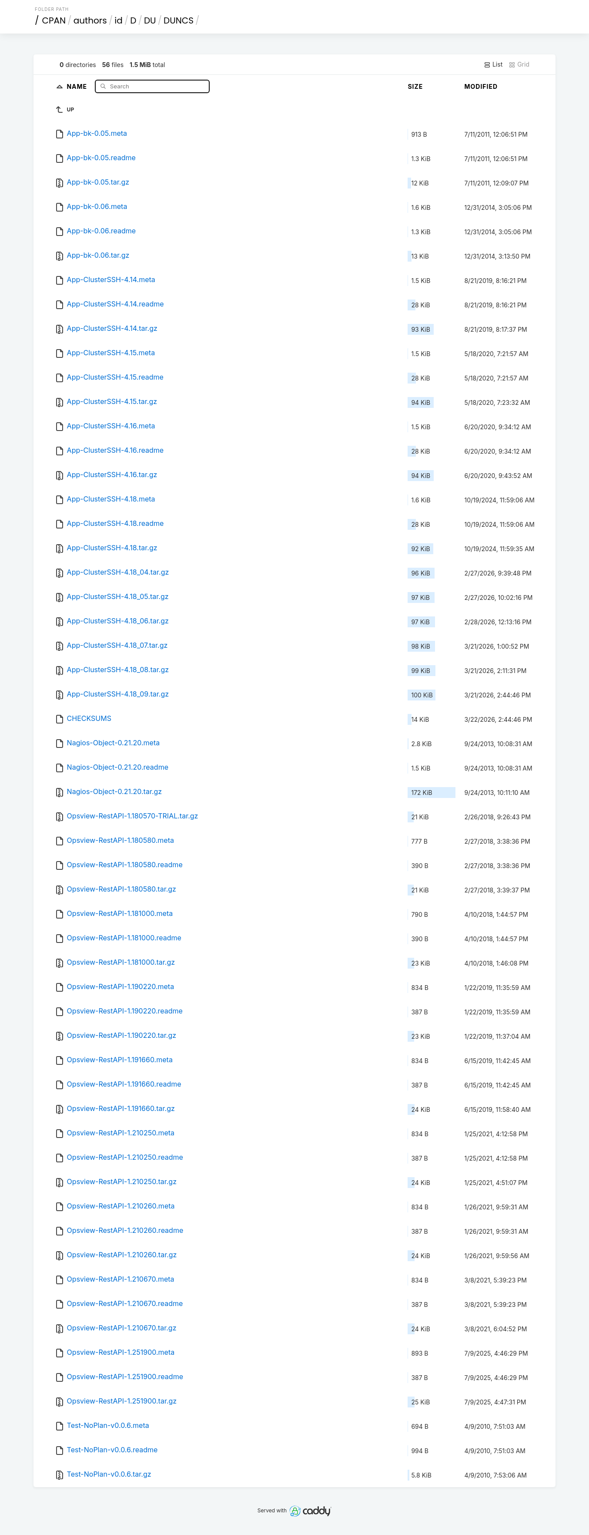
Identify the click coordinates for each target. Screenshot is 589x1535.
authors (90, 20)
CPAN (54, 20)
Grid (519, 64)
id (118, 20)
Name (78, 86)
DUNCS (179, 20)
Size (415, 86)
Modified (481, 86)
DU (150, 20)
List (493, 64)
